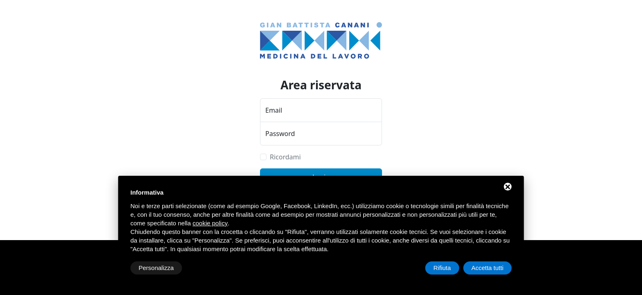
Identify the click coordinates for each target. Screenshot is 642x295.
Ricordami (285, 156)
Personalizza (156, 267)
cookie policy (210, 223)
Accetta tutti (487, 267)
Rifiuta (442, 267)
